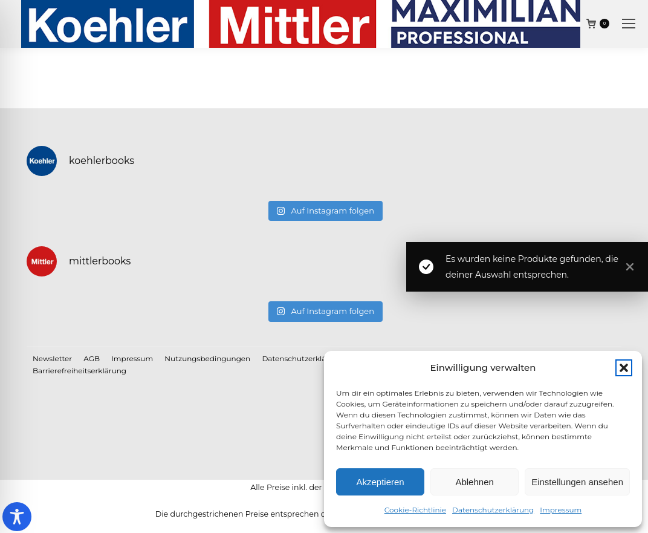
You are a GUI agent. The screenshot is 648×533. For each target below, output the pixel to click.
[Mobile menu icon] (628, 23)
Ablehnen (474, 482)
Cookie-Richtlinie (415, 509)
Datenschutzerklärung (493, 509)
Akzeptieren (380, 482)
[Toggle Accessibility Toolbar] (17, 516)
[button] (624, 368)
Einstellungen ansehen (577, 482)
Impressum (561, 509)
